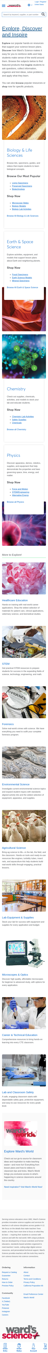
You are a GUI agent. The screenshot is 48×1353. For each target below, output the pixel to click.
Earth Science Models (22, 278)
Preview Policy (8, 1286)
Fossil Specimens (20, 274)
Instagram (6, 1311)
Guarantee (6, 1276)
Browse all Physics (15, 502)
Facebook (6, 1298)
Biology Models (19, 206)
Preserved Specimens (22, 186)
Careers (5, 1315)
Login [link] (37, 2)
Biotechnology (18, 189)
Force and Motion (20, 489)
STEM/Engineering (20, 492)
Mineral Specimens (20, 281)
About (26, 1272)
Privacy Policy (29, 1282)
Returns (5, 1279)
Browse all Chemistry (16, 429)
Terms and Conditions (32, 1279)
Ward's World (29, 1298)
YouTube (5, 1305)
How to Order (7, 1282)
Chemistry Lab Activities (23, 416)
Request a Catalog (9, 1272)
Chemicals (17, 423)
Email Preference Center (33, 1294)
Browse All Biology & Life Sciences (22, 216)
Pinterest (5, 1308)
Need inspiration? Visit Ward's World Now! (23, 1187)
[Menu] (3, 6)
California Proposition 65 (33, 1286)
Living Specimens (20, 183)
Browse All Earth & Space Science (22, 287)
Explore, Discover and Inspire (22, 32)
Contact (27, 1276)
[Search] (22, 14)
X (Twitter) (6, 1301)
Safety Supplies (19, 420)
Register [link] (43, 2)
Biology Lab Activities (21, 209)
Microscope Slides (20, 203)
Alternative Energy (20, 495)
